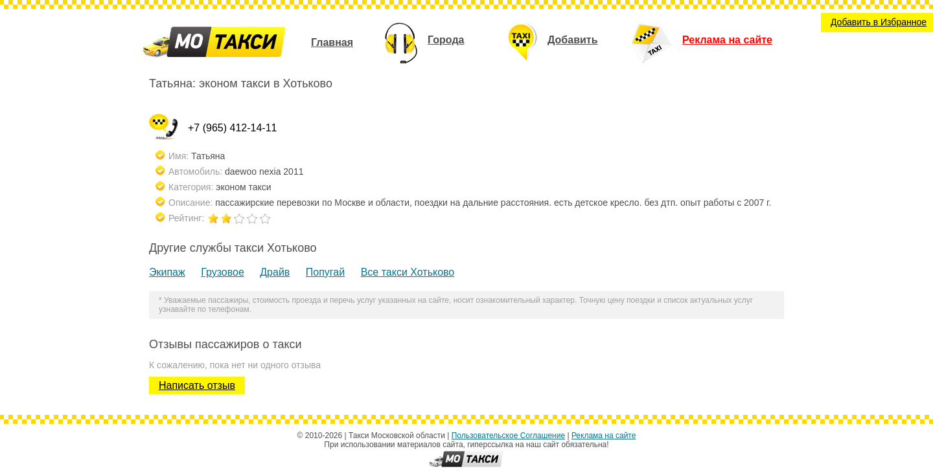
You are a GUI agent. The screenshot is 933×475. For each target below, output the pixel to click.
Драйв (275, 272)
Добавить (552, 39)
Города (424, 39)
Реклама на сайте (701, 39)
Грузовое (222, 272)
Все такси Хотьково (408, 272)
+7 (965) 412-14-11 (232, 127)
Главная (332, 42)
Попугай (325, 272)
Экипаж (167, 272)
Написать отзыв (197, 385)
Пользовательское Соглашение (508, 435)
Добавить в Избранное (879, 22)
